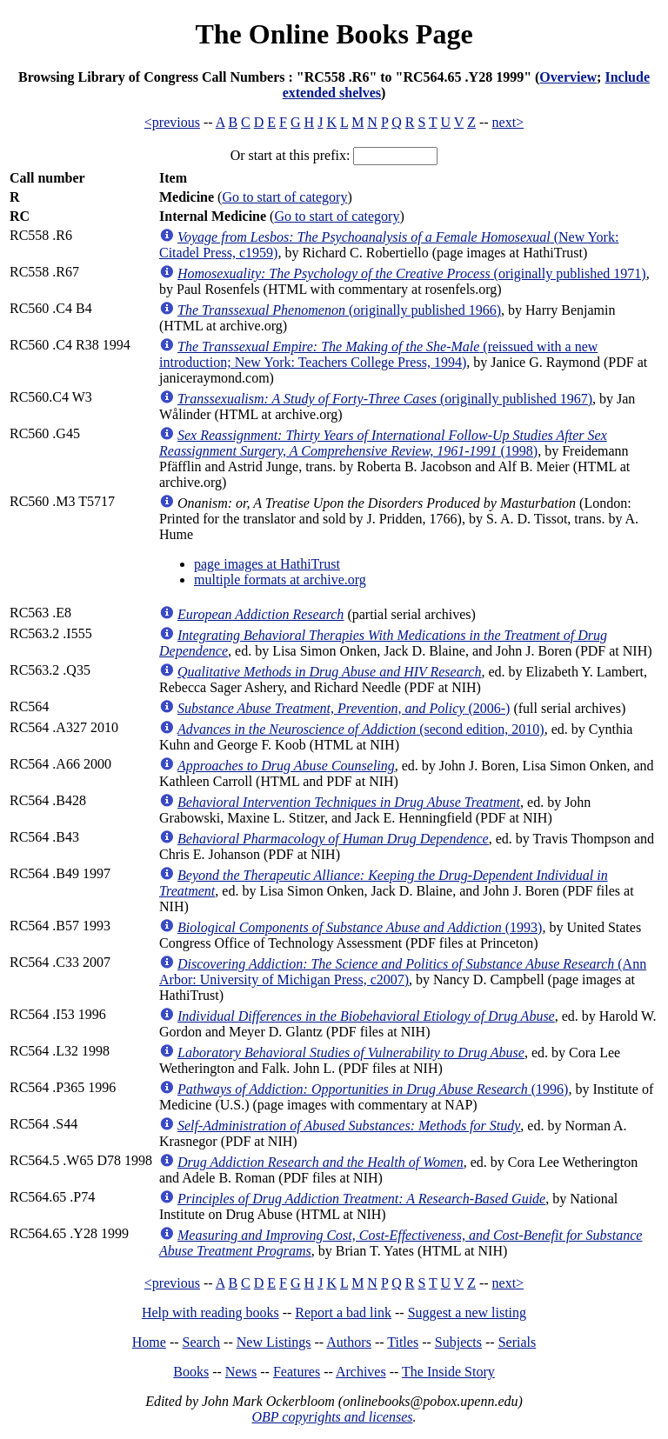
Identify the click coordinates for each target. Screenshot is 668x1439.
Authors (348, 1342)
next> (508, 122)
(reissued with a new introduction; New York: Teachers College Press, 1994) (378, 354)
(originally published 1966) (339, 310)
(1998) (383, 443)
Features (296, 1371)
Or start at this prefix (288, 155)
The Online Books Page (333, 34)
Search (202, 1342)
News (241, 1371)
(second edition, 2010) (360, 729)
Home (149, 1342)
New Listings (274, 1342)
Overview (568, 77)
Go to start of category (284, 197)
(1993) (359, 927)
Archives (361, 1371)
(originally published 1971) (411, 273)
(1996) (372, 1089)
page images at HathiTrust (267, 563)
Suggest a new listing (467, 1312)
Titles (402, 1342)
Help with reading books (210, 1312)
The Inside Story (448, 1371)
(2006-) (343, 708)
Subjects (458, 1342)
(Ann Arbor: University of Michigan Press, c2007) (402, 971)
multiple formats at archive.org (280, 579)
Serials (517, 1342)
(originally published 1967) (384, 398)
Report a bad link (343, 1312)
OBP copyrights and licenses (331, 1416)
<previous (172, 122)
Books (191, 1371)
